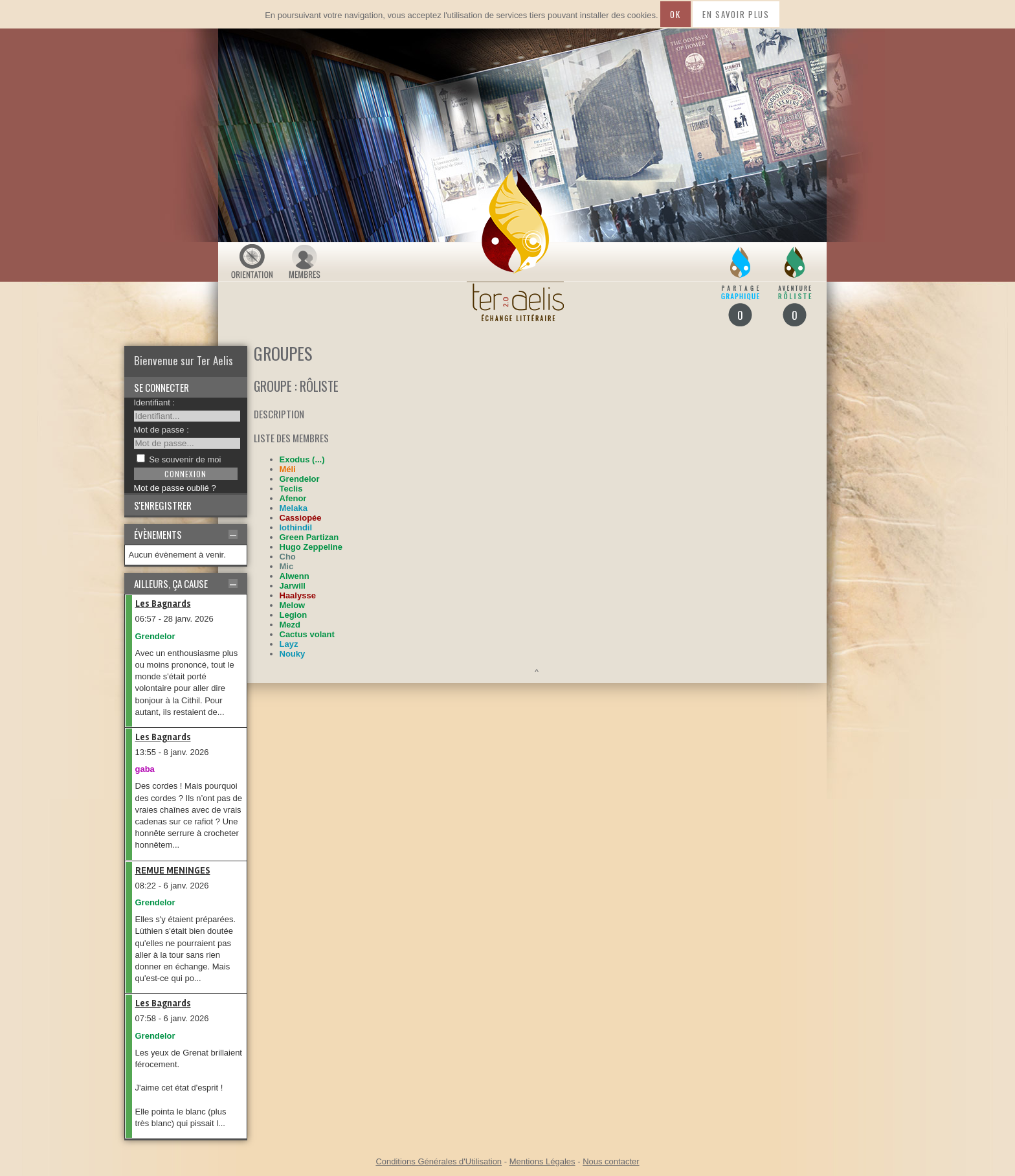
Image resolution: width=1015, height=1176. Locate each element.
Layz (289, 644)
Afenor (293, 498)
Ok (675, 14)
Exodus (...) (302, 459)
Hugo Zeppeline (311, 547)
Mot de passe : (161, 430)
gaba (145, 769)
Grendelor (155, 636)
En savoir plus (736, 14)
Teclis (291, 488)
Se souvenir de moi (185, 459)
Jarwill (293, 586)
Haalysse (298, 595)
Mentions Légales (542, 1161)
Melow (293, 605)
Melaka (293, 508)
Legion (293, 615)
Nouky (293, 654)
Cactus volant (307, 634)
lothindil (296, 527)
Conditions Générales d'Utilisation (438, 1161)
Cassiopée (301, 518)
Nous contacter (611, 1161)
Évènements (158, 534)
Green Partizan (309, 537)
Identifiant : (154, 402)
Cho (288, 556)
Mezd (290, 624)
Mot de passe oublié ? (175, 488)
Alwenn (294, 576)
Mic (287, 566)
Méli (288, 469)
